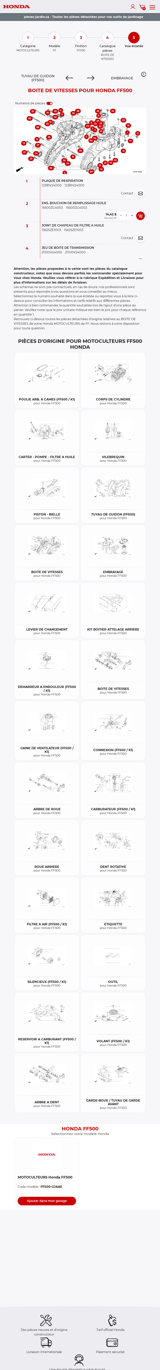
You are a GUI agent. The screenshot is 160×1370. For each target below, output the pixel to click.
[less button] (121, 216)
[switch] (49, 103)
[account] (133, 7)
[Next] (90, 78)
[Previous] (69, 78)
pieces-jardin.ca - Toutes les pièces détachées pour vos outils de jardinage (83, 17)
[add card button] (140, 216)
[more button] (132, 216)
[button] (143, 74)
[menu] (152, 6)
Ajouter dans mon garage (47, 1201)
